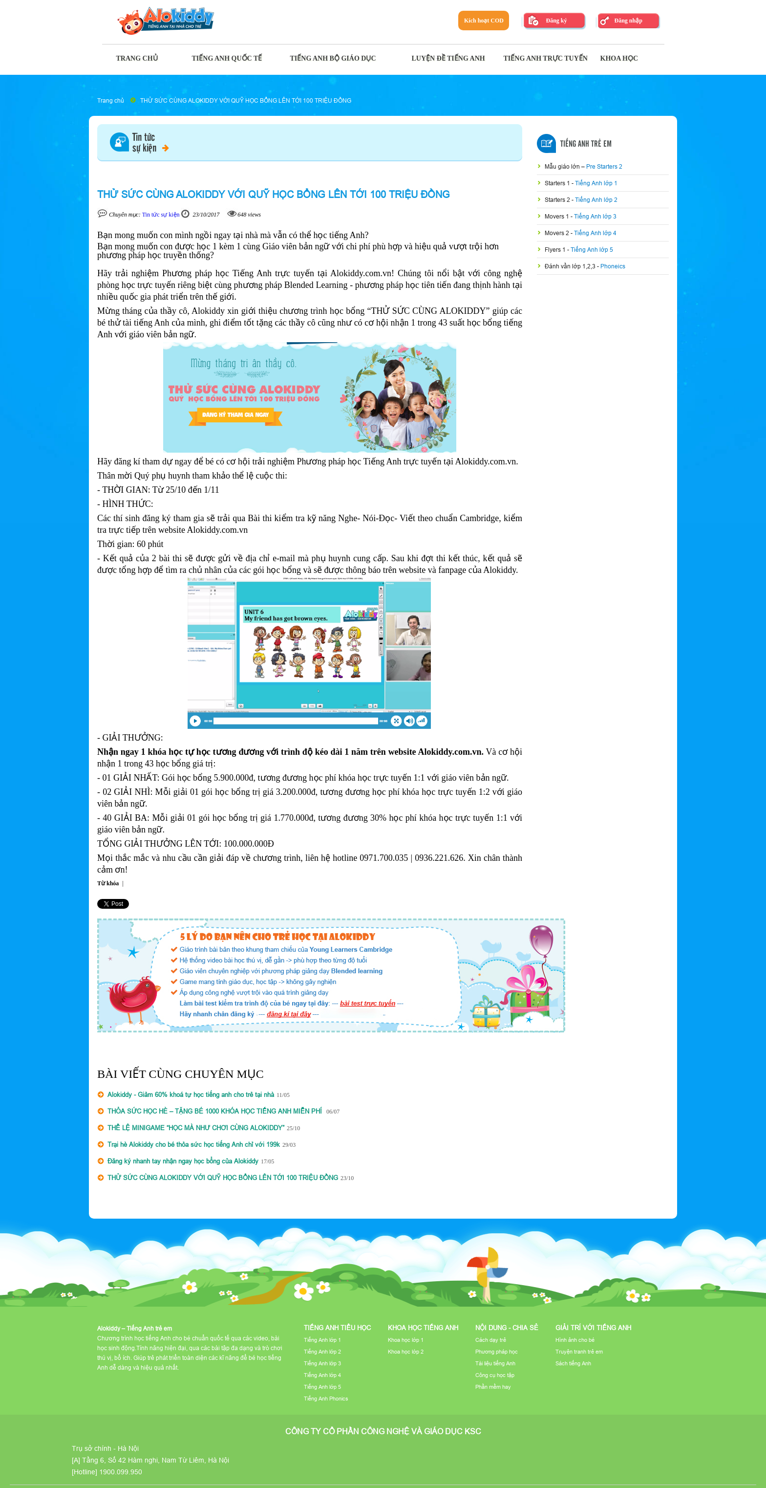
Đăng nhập (628, 20)
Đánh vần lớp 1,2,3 (571, 266)
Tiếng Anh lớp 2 (596, 199)
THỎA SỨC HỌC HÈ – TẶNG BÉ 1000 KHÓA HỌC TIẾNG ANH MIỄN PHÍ (215, 1111)
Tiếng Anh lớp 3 (595, 216)
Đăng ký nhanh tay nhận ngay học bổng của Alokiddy (182, 1161)
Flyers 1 (556, 249)
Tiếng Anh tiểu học (337, 1328)
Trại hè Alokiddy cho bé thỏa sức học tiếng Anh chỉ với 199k (193, 1144)
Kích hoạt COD (484, 20)
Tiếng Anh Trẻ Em (586, 144)
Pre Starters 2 (604, 166)
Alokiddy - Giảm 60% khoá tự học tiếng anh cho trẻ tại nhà (190, 1094)
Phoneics (612, 266)
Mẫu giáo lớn (563, 166)
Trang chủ (110, 100)
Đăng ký (556, 20)
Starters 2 (558, 199)
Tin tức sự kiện (161, 214)
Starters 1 (558, 183)
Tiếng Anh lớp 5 (592, 249)
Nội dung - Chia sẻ (506, 1328)
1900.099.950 (120, 1472)
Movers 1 (558, 216)
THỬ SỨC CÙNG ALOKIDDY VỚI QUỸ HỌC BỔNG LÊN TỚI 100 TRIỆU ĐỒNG (245, 100)
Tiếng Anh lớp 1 (596, 183)
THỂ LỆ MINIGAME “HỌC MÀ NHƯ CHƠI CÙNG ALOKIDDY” (195, 1128)
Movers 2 (558, 233)
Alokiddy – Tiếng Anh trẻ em (134, 1328)
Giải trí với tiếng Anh (593, 1328)
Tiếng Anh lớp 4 (595, 233)
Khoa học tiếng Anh (423, 1328)
